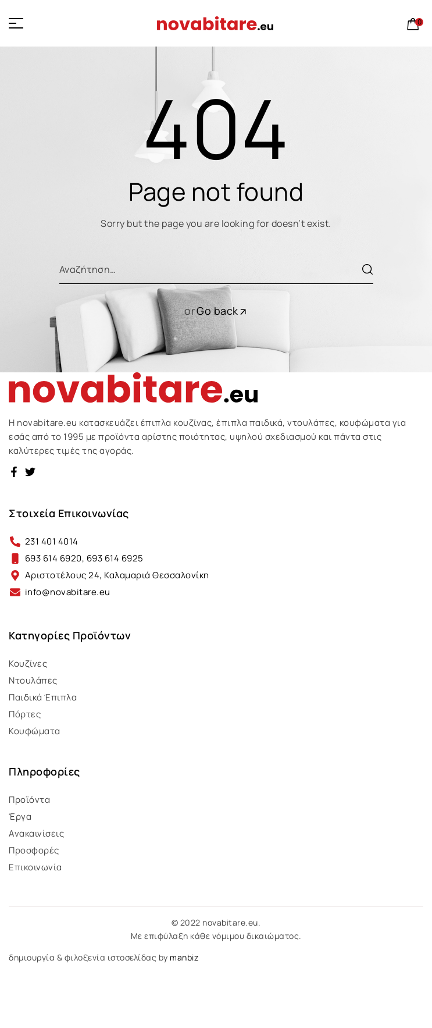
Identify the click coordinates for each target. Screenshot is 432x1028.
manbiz (184, 957)
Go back (222, 311)
